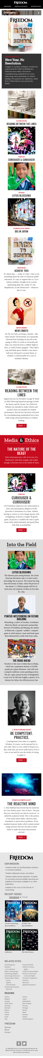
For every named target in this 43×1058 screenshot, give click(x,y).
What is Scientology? (11, 971)
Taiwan (24, 1017)
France (7, 1012)
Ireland (7, 1014)
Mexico (7, 1010)
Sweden (25, 1014)
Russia (24, 1010)
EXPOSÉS (7, 6)
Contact (8, 1032)
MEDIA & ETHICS (21, 6)
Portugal (25, 1008)
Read (21, 426)
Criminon (25, 980)
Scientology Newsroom (12, 976)
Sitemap (8, 1027)
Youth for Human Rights (30, 971)
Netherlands (26, 1001)
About (7, 1030)
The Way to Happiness (29, 978)
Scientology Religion (11, 974)
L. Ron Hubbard (10, 969)
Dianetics (8, 967)
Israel (6, 1017)
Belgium (7, 999)
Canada (7, 1001)
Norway (25, 1006)
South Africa (9, 1003)
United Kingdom (27, 1019)
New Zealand (26, 1003)
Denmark (7, 1008)
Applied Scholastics (29, 985)
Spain (24, 1012)
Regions (9, 993)
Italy (6, 1019)
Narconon (25, 982)
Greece (24, 997)
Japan (24, 999)
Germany (7, 1006)
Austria (7, 997)
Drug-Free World (27, 965)
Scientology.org (10, 965)
